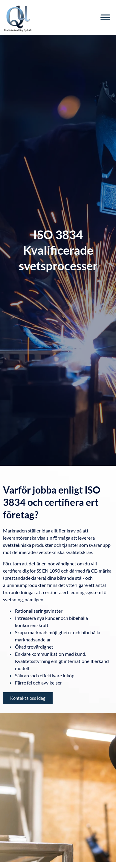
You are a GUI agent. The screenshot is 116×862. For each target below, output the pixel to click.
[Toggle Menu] (105, 17)
